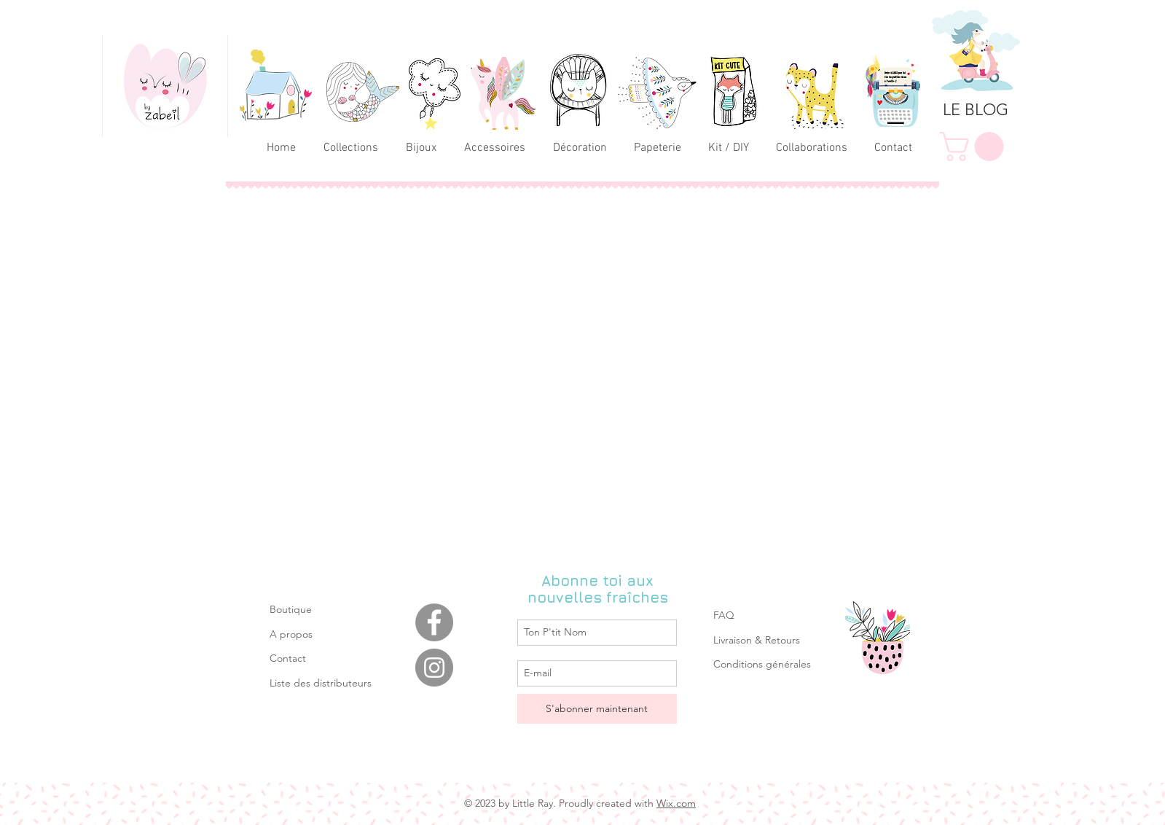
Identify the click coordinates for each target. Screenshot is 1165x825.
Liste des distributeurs (321, 682)
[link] (975, 146)
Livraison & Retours (756, 639)
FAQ (723, 615)
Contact (288, 658)
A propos (291, 634)
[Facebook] (434, 622)
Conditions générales (762, 663)
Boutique (291, 609)
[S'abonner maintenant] (597, 709)
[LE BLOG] (975, 110)
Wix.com (676, 803)
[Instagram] (434, 668)
